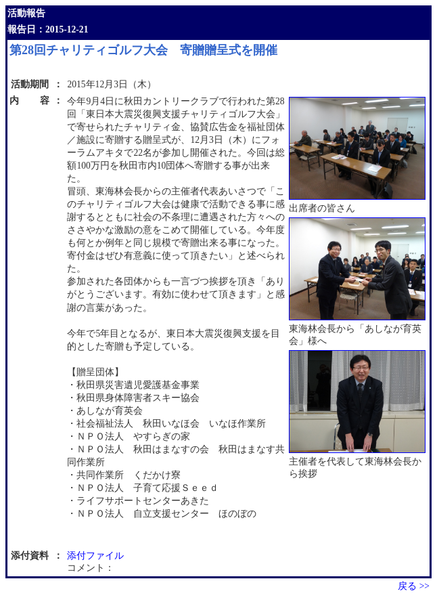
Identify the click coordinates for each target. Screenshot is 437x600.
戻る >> (414, 586)
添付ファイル (95, 556)
